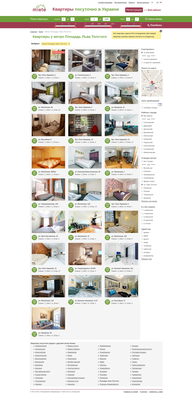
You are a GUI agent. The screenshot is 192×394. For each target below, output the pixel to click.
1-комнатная (147, 210)
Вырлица (38, 368)
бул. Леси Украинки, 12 (84, 139)
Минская (103, 359)
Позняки (145, 191)
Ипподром (71, 371)
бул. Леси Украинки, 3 (47, 75)
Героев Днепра (40, 375)
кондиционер (147, 256)
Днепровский (147, 132)
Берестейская (40, 352)
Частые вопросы (143, 2)
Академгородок (41, 346)
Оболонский (147, 136)
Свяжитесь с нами (156, 392)
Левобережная (148, 175)
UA (157, 2)
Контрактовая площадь (76, 378)
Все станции (147, 161)
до (70, 19)
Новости (132, 2)
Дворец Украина (73, 349)
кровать (145, 232)
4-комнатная (147, 220)
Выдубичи (39, 365)
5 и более (146, 223)
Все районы (146, 116)
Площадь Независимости (109, 384)
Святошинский (147, 146)
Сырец (134, 362)
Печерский (146, 139)
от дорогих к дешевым (150, 63)
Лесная (102, 349)
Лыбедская (104, 355)
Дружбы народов (73, 362)
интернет (145, 252)
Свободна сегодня (149, 108)
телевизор (146, 246)
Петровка (103, 375)
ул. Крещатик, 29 (44, 333)
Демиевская (71, 352)
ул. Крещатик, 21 (118, 107)
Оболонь (103, 365)
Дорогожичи (71, 359)
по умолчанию (147, 53)
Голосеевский (147, 122)
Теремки (135, 371)
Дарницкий (146, 126)
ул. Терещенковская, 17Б (48, 204)
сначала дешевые (149, 59)
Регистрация (134, 10)
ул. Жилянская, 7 (118, 172)
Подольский (147, 142)
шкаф (144, 242)
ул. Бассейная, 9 (44, 139)
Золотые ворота (73, 368)
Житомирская (72, 365)
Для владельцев (120, 2)
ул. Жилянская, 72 (82, 236)
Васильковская (40, 359)
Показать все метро (149, 201)
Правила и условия (131, 392)
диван (144, 236)
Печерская (146, 188)
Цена (91, 19)
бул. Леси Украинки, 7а (120, 139)
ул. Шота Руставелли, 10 (48, 236)
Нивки (102, 362)
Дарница (38, 384)
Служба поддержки (105, 2)
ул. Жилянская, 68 (45, 107)
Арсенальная (40, 349)
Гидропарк (39, 378)
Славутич (135, 359)
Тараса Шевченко (138, 365)
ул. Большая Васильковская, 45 (87, 172)
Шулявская (136, 384)
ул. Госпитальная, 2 (83, 75)
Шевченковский (148, 152)
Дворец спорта (148, 181)
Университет (136, 375)
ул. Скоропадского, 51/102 (85, 268)
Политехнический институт (142, 349)
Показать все (146, 259)
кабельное (146, 249)
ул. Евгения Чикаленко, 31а (122, 268)
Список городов (155, 19)
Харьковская (136, 378)
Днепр (69, 355)
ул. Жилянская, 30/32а (47, 172)
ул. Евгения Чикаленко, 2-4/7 (86, 301)
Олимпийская (147, 178)
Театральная (147, 195)
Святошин (135, 355)
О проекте (143, 392)
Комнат (60, 19)
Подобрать (156, 25)
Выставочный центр (42, 371)
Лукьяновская (105, 352)
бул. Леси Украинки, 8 (120, 204)
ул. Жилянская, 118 (82, 204)
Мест (125, 19)
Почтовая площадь (139, 352)
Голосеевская (40, 381)
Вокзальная (146, 168)
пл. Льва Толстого (149, 185)
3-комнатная (147, 217)
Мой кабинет (154, 10)
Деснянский (146, 129)
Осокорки (103, 371)
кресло (145, 239)
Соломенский (147, 149)
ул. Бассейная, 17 (118, 301)
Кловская (146, 171)
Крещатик (146, 198)
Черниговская (137, 381)
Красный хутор (72, 381)
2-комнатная (147, 214)
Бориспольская (41, 355)
